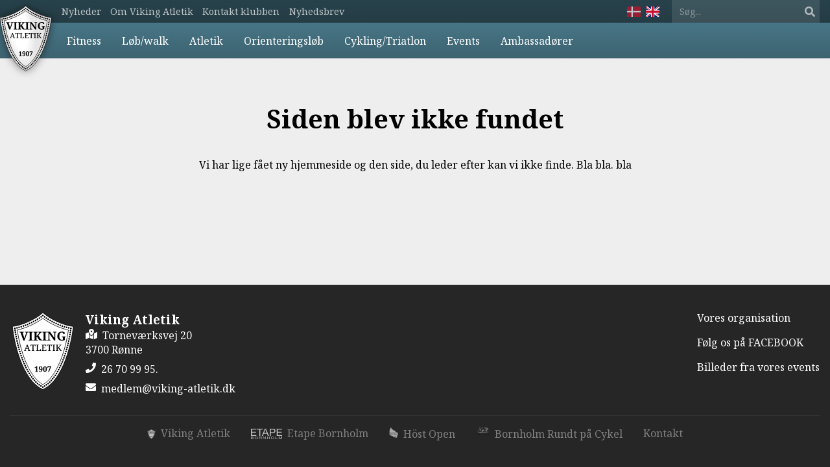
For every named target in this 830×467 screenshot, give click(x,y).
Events (463, 41)
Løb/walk (145, 41)
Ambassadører (537, 41)
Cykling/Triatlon (385, 41)
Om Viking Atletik (151, 11)
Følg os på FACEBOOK (750, 342)
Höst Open (422, 433)
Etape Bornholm (310, 433)
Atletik (206, 41)
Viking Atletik (188, 433)
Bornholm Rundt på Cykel (549, 433)
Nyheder (81, 11)
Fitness (84, 41)
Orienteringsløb (284, 41)
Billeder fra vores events (758, 367)
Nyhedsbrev (316, 11)
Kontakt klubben (240, 11)
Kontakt (663, 433)
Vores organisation (743, 318)
